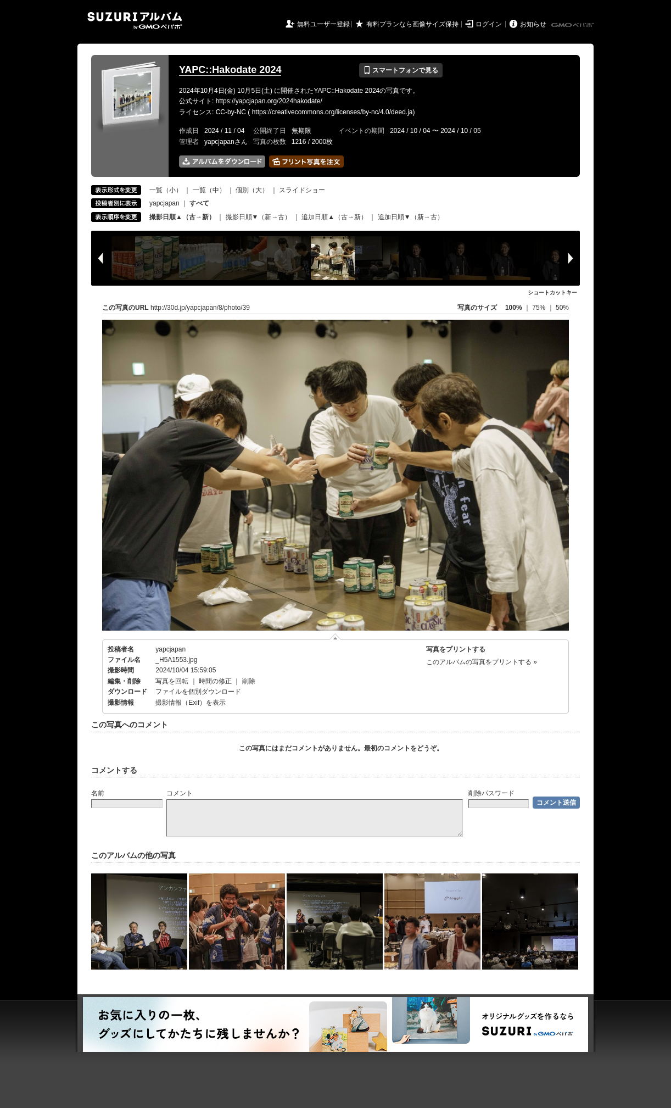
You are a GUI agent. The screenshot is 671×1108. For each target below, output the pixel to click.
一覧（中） (209, 190)
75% (539, 307)
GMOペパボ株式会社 (573, 25)
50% (562, 307)
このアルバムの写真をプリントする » (481, 662)
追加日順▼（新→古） (411, 217)
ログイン (489, 24)
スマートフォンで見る (401, 70)
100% (514, 307)
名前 (97, 793)
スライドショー (302, 190)
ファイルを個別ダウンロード (198, 691)
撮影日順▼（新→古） (259, 217)
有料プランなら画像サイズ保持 (412, 24)
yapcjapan (164, 203)
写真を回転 (171, 681)
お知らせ (533, 24)
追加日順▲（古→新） (334, 217)
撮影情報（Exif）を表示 (190, 702)
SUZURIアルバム (134, 20)
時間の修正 (215, 681)
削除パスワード (491, 793)
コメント (179, 793)
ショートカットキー (552, 292)
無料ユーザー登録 (323, 24)
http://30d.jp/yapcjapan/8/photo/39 (200, 307)
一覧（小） (165, 190)
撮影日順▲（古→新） (182, 217)
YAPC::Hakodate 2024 (230, 69)
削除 (248, 681)
